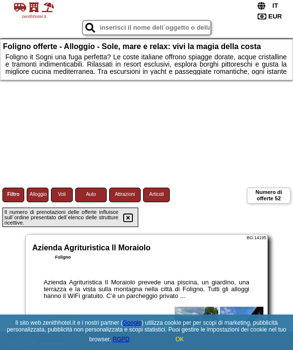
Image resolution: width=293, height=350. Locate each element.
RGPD (121, 339)
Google (132, 322)
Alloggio (38, 194)
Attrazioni (125, 194)
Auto (91, 194)
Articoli (156, 194)
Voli (61, 194)
